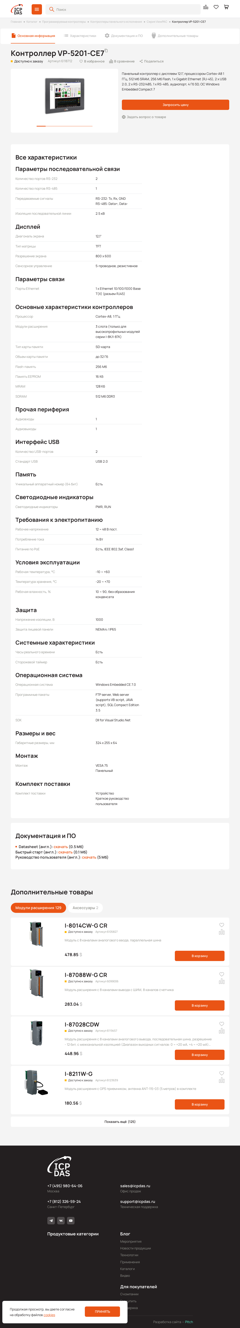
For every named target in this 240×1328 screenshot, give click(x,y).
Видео (125, 1275)
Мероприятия (131, 1241)
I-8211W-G (79, 1074)
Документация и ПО (127, 35)
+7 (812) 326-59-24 (64, 1201)
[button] (37, 9)
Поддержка (129, 1308)
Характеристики (83, 35)
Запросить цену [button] (176, 104)
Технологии (129, 1255)
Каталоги (127, 1268)
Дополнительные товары (178, 35)
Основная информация (36, 35)
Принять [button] (102, 1311)
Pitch (188, 1322)
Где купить (128, 1301)
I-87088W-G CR (86, 975)
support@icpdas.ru (137, 1201)
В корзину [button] (200, 956)
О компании (129, 1294)
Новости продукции (135, 1248)
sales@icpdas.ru (135, 1185)
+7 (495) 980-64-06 (64, 1185)
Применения (130, 1262)
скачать (61, 846)
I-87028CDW (82, 1024)
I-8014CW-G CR (86, 925)
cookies (49, 1315)
